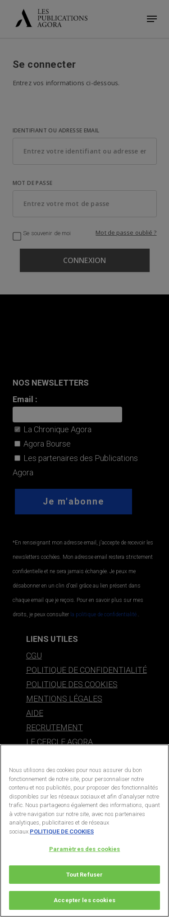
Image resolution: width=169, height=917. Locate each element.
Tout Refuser (84, 874)
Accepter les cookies (84, 900)
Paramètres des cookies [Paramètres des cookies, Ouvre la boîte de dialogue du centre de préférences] (84, 849)
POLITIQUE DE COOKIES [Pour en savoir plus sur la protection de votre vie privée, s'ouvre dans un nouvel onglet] (62, 831)
